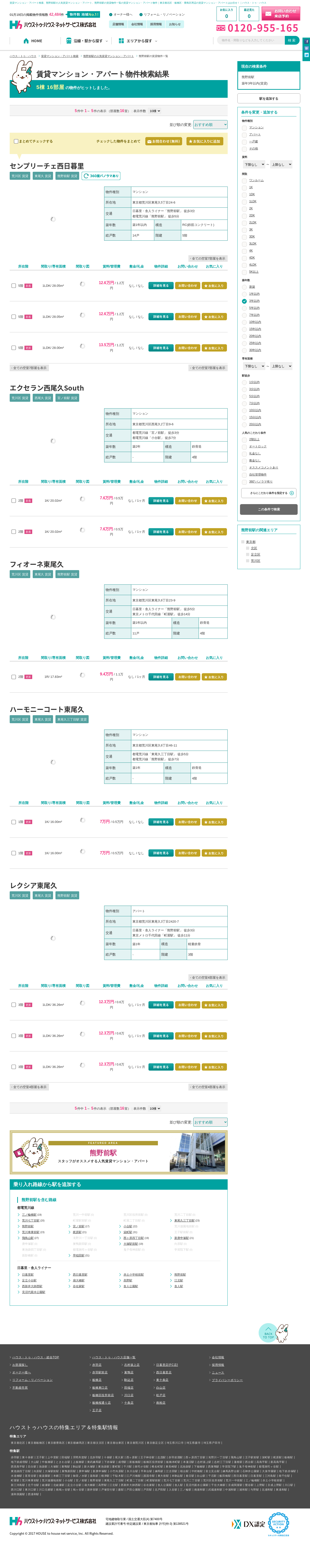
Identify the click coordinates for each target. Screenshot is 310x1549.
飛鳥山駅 (28, 1238)
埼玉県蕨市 (193, 1442)
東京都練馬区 (76, 1442)
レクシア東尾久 (33, 885)
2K (251, 208)
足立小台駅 (29, 1280)
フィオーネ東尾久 (37, 564)
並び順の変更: (181, 125)
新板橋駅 (135, 1461)
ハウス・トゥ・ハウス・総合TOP (35, 1357)
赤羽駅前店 (100, 1372)
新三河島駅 (18, 1484)
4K (251, 250)
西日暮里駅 (80, 1274)
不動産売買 (20, 1387)
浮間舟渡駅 (80, 1457)
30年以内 (255, 350)
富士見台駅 (213, 1471)
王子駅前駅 (181, 1232)
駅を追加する (268, 98)
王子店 (96, 1410)
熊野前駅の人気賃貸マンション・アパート (108, 56)
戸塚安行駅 (108, 1489)
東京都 (251, 542)
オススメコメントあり (263, 467)
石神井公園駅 (251, 1471)
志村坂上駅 (204, 1461)
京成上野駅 (275, 1484)
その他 (253, 148)
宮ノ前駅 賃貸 (67, 398)
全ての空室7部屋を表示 (208, 258)
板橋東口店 (100, 1387)
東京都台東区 (115, 1442)
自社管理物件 (258, 474)
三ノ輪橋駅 (29, 1214)
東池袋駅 (103, 1466)
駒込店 (128, 1380)
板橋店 (96, 1380)
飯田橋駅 (225, 1475)
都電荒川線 (25, 1208)
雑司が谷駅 (142, 1466)
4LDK (252, 264)
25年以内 (255, 343)
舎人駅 (178, 1286)
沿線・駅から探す (91, 40)
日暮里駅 (28, 1274)
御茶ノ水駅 (80, 1475)
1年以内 (254, 293)
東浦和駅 (281, 1489)
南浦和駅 (200, 1489)
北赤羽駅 (95, 1457)
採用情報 (156, 24)
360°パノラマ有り (261, 481)
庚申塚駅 (28, 1244)
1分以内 (254, 382)
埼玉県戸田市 (212, 1442)
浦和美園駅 (18, 1494)
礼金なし (255, 453)
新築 (252, 286)
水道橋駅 (16, 1475)
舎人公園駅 (131, 1286)
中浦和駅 (231, 1489)
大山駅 (35, 1461)
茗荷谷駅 (30, 1475)
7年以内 (254, 315)
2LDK (252, 222)
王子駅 (40, 1457)
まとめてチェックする (34, 141)
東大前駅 (163, 1475)
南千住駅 (284, 1475)
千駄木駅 (118, 1475)
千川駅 (128, 1466)
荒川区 (255, 561)
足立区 (255, 554)
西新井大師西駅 (32, 1286)
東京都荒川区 (135, 1442)
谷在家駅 (79, 1286)
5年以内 (254, 308)
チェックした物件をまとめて (118, 141)
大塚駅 (54, 1466)
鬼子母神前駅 (132, 1249)
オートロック (258, 446)
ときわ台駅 (63, 1461)
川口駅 (289, 1484)
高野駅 (128, 1280)
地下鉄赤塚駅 (287, 1471)
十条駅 (108, 1457)
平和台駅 (146, 1471)
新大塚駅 (89, 1466)
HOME (36, 40)
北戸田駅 (160, 1489)
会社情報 (137, 24)
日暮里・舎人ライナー (34, 1268)
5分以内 (254, 396)
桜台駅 (184, 1471)
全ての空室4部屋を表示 (208, 977)
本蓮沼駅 (188, 1461)
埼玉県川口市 (175, 1442)
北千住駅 (33, 1484)
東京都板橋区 (36, 1442)
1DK (252, 194)
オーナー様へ (123, 14)
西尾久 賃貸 (43, 398)
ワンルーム (256, 180)
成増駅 (122, 1461)
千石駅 (212, 1475)
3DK (252, 236)
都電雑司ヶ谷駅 (83, 1249)
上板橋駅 (78, 1461)
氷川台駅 (132, 1471)
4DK (252, 257)
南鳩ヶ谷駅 (63, 1489)
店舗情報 (118, 24)
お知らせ (175, 24)
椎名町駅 (157, 1466)
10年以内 (255, 322)
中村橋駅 (197, 1471)
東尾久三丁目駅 (184, 1220)
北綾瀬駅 (59, 1484)
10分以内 (255, 410)
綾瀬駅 (46, 1484)
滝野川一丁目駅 (83, 1238)
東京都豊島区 (56, 1442)
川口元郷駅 (46, 1489)
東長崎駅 (171, 1466)
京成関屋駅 (235, 1484)
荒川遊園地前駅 (184, 1226)
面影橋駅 (28, 1255)
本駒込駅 (177, 1475)
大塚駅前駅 (131, 1244)
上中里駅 (53, 1457)
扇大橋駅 (79, 1280)
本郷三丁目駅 (61, 1475)
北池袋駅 (185, 1466)
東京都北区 (18, 1442)
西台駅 (249, 1461)
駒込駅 (77, 1466)
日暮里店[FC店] (167, 1365)
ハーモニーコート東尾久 (47, 709)
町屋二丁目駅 (132, 1220)
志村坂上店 (132, 1365)
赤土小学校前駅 (134, 1274)
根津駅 (105, 1475)
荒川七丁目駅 (30, 1220)
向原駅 (178, 1244)
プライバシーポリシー (227, 1380)
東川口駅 (30, 1489)
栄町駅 (128, 1232)
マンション (256, 127)
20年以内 (255, 336)
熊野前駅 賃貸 (67, 176)
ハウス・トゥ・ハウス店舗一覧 (114, 1357)
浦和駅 (243, 1489)
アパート (255, 134)
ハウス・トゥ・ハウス (23, 56)
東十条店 (162, 1380)
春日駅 (190, 1475)
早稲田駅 (79, 1255)
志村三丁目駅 (222, 1461)
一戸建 (253, 141)
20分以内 (255, 424)
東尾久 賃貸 (43, 176)
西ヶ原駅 (132, 1457)
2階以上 (254, 439)
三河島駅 (270, 1475)
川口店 (128, 1395)
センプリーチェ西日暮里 (47, 166)
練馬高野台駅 (231, 1471)
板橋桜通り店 (101, 1402)
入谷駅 (173, 1489)
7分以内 (254, 403)
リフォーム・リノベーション (164, 14)
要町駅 (116, 1466)
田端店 (128, 1387)
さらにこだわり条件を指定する (268, 493)
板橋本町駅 (173, 1461)
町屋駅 (15, 1480)
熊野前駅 (28, 1226)
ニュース (218, 1372)
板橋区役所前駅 (153, 1461)
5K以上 (254, 271)
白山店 (160, 1387)
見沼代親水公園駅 (33, 1292)
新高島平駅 (278, 1461)
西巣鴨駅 (213, 1466)
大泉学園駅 (269, 1471)
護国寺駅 (149, 1475)
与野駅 (254, 1489)
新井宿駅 (93, 1489)
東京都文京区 (95, 1442)
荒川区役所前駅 (134, 1214)
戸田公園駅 (133, 1489)
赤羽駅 (15, 1457)
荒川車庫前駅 (30, 1232)
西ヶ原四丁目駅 (134, 1238)
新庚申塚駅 (181, 1238)
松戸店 (160, 1395)
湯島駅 (94, 1475)
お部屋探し (20, 1365)
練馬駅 (159, 1471)
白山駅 (201, 1475)
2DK (252, 215)
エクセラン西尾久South (47, 388)
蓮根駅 (238, 1461)
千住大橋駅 (218, 1484)
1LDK (252, 201)
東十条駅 (27, 1457)
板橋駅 (288, 1457)
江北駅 (178, 1280)
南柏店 (160, 1402)
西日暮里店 (164, 1372)
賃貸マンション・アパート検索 (59, 56)
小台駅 (128, 1226)
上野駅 (260, 1484)
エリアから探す (142, 40)
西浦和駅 (33, 1494)
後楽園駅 (44, 1475)
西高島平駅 (18, 1466)
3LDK (252, 243)
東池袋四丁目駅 (32, 1249)
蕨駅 (121, 1489)
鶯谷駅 (249, 1484)
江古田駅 (172, 1471)
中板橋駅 (47, 1461)
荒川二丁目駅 (183, 1214)
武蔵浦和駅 (215, 1489)
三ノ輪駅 (185, 1489)
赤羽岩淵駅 (176, 1457)
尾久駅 (119, 1457)
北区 (254, 548)
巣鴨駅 (66, 1466)
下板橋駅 (199, 1466)
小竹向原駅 (117, 1471)
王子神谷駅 (147, 1457)
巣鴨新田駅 (80, 1244)
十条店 (128, 1402)
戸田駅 (147, 1489)
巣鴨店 (128, 1372)
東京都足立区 (155, 1442)
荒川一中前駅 (81, 1214)
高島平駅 (262, 1461)
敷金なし (255, 460)
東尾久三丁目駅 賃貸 (72, 719)
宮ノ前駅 (79, 1226)
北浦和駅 (267, 1489)
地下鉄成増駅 (19, 1461)
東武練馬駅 (94, 1461)
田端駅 (66, 1457)
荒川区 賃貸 (20, 176)
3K (251, 229)
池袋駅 (43, 1466)
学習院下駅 (181, 1249)
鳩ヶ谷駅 (78, 1489)
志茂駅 (161, 1457)
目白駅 (32, 1466)
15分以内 (255, 417)
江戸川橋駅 (133, 1475)
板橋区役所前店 (103, 1395)
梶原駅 (77, 1232)
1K (251, 187)
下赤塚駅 (110, 1461)
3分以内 (254, 389)
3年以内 (254, 301)
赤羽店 (96, 1365)
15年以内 (255, 329)
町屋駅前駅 (80, 1220)
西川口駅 (16, 1489)
